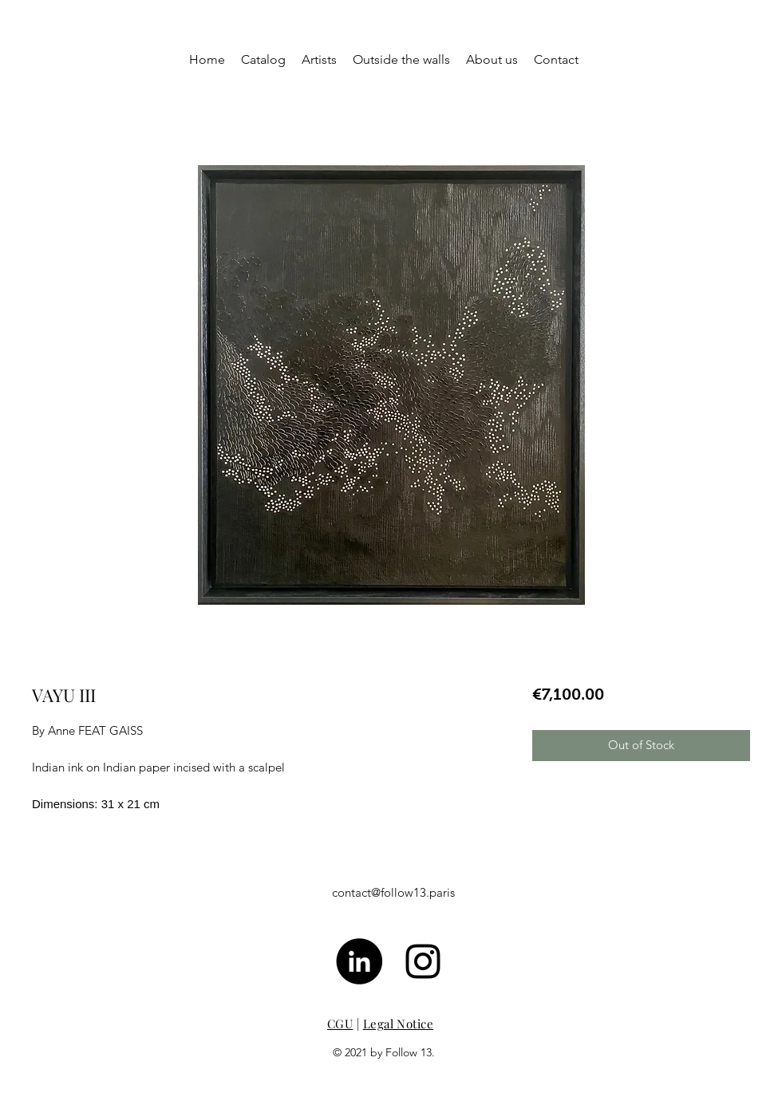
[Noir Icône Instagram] (423, 961)
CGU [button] (340, 1024)
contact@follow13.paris (393, 892)
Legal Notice (398, 1024)
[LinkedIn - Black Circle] (359, 961)
